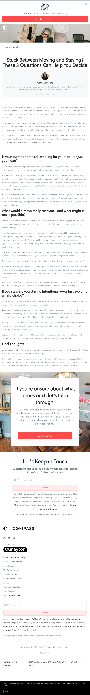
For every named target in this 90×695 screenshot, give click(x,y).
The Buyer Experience (12, 570)
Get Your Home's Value (13, 578)
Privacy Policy (45, 653)
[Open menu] (87, 28)
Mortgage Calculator (12, 587)
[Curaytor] (15, 551)
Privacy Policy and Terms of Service (26, 630)
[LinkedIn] (9, 538)
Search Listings (9, 566)
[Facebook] (4, 538)
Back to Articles (12, 47)
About (6, 582)
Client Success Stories (12, 561)
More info (20, 685)
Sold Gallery (8, 591)
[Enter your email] (47, 480)
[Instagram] (14, 538)
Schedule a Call (10, 574)
